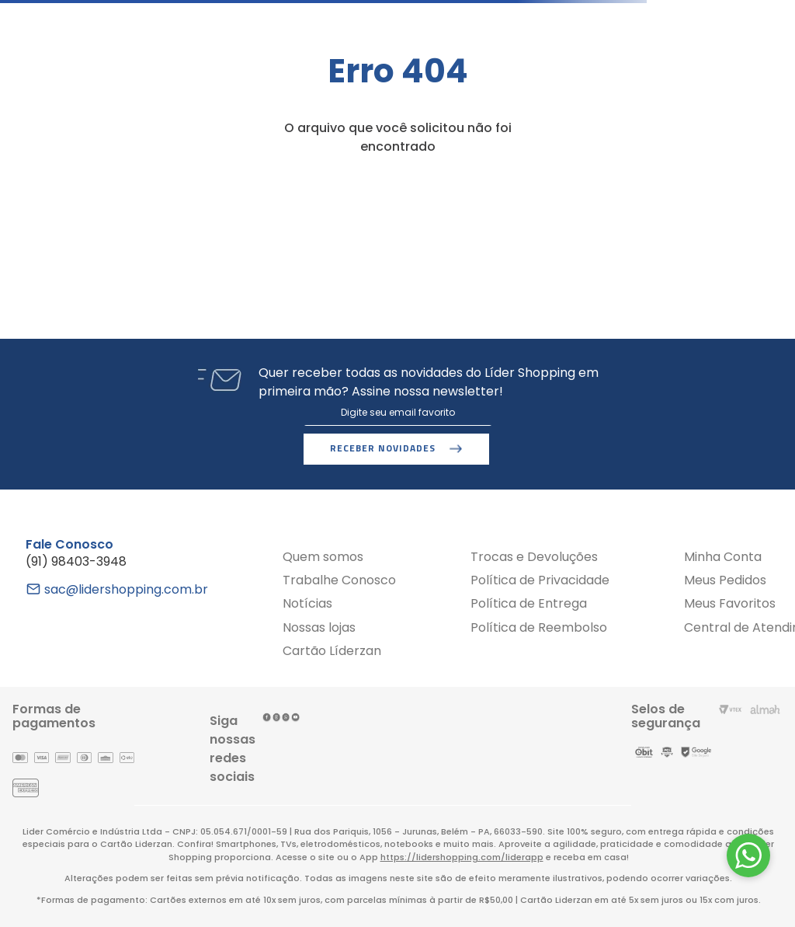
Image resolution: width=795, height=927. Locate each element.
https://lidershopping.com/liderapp (461, 857)
